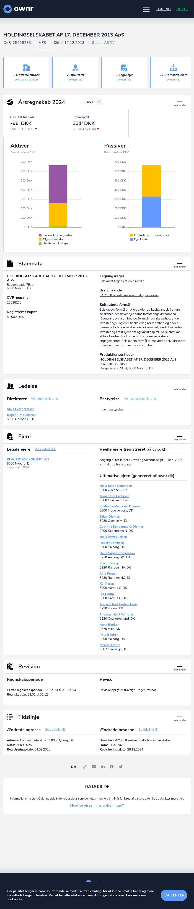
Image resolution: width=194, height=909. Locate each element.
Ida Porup (107, 594)
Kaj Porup (107, 584)
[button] (146, 9)
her (21, 899)
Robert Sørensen (112, 543)
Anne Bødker (109, 625)
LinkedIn (103, 766)
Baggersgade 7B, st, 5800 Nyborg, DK (126, 368)
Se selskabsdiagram (27, 79)
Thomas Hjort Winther (116, 614)
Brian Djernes (110, 516)
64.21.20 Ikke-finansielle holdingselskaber (129, 295)
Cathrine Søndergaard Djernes (122, 527)
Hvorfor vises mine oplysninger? (97, 805)
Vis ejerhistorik (45, 449)
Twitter (120, 766)
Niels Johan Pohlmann (116, 486)
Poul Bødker (109, 635)
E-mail (94, 766)
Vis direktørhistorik (44, 399)
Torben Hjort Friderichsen (118, 604)
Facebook (111, 766)
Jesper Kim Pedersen (21, 415)
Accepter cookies (176, 895)
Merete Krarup (110, 645)
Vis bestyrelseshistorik (140, 399)
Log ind (163, 9)
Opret (182, 9)
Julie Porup (108, 573)
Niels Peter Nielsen (20, 409)
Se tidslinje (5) (55, 729)
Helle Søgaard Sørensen (117, 553)
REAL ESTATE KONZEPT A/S (28, 459)
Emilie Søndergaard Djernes (120, 506)
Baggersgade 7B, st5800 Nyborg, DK (20, 287)
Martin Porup (109, 563)
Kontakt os (107, 464)
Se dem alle (75, 79)
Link (85, 766)
